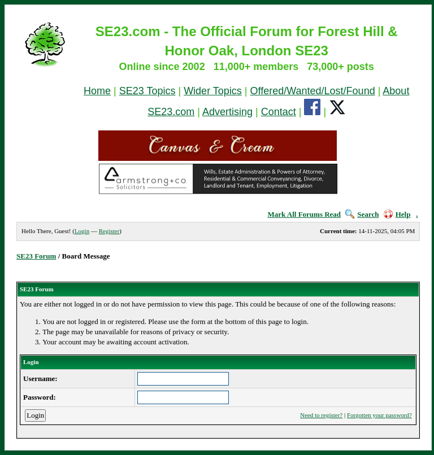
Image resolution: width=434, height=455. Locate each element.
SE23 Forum (36, 256)
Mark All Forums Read (304, 214)
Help (397, 214)
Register (109, 231)
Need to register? (321, 415)
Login (82, 231)
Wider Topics (213, 91)
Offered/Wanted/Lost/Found (312, 91)
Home (97, 91)
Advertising (227, 111)
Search (362, 214)
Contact (278, 111)
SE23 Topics (147, 91)
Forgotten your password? (379, 415)
